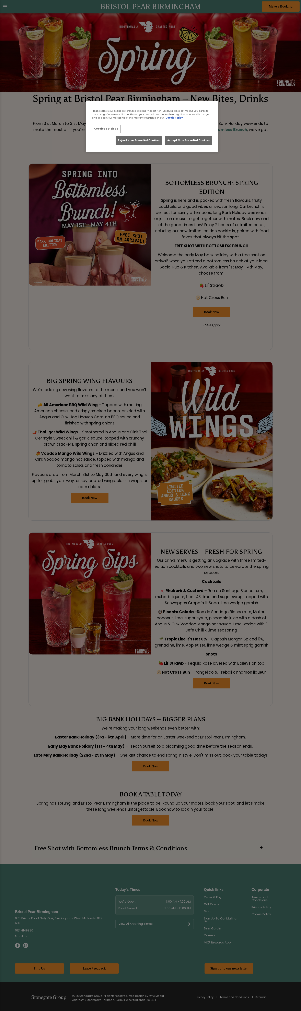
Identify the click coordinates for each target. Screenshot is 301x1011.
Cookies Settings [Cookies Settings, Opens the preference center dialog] (106, 128)
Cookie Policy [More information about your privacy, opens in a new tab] (174, 117)
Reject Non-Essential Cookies (139, 140)
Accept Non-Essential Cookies (188, 140)
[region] (152, 126)
